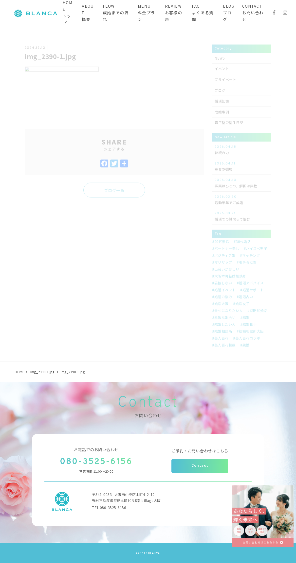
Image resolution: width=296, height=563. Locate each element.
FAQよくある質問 (202, 13)
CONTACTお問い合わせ (253, 13)
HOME (19, 371)
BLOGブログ (228, 13)
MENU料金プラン (146, 13)
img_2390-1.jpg (42, 371)
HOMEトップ (68, 13)
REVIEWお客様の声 (173, 13)
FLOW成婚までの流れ (116, 13)
